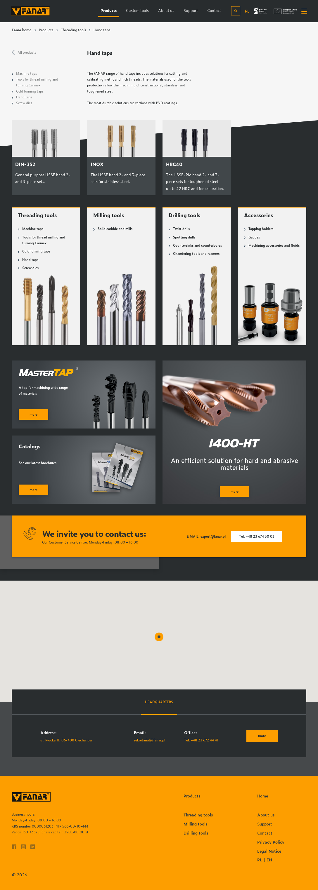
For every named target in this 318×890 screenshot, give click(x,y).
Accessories (259, 215)
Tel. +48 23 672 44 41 (201, 740)
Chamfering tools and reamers (196, 253)
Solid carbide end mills (115, 228)
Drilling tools (185, 215)
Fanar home (22, 29)
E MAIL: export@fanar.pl (206, 536)
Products (46, 29)
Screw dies (24, 102)
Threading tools (73, 29)
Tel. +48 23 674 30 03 (256, 536)
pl (246, 11)
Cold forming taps (30, 91)
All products (27, 52)
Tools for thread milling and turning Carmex (43, 240)
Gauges (254, 237)
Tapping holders (260, 228)
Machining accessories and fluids (274, 245)
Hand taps (24, 97)
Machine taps (26, 73)
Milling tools (108, 215)
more (262, 735)
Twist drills (181, 228)
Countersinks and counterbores (197, 245)
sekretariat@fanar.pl (149, 740)
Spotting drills (184, 237)
